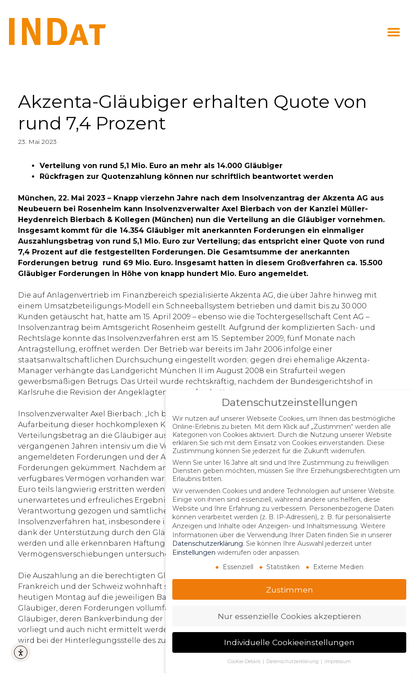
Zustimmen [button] (289, 589)
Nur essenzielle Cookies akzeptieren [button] (289, 616)
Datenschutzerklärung (207, 543)
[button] (394, 32)
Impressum (337, 661)
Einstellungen (193, 552)
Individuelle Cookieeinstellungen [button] (289, 642)
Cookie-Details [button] (245, 661)
